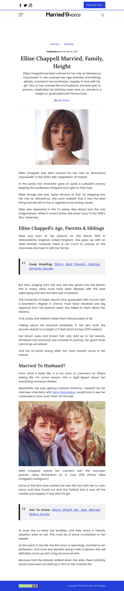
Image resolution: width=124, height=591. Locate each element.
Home (54, 44)
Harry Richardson (63, 392)
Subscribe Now (94, 4)
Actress (69, 44)
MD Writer (64, 100)
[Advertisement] (45, 26)
